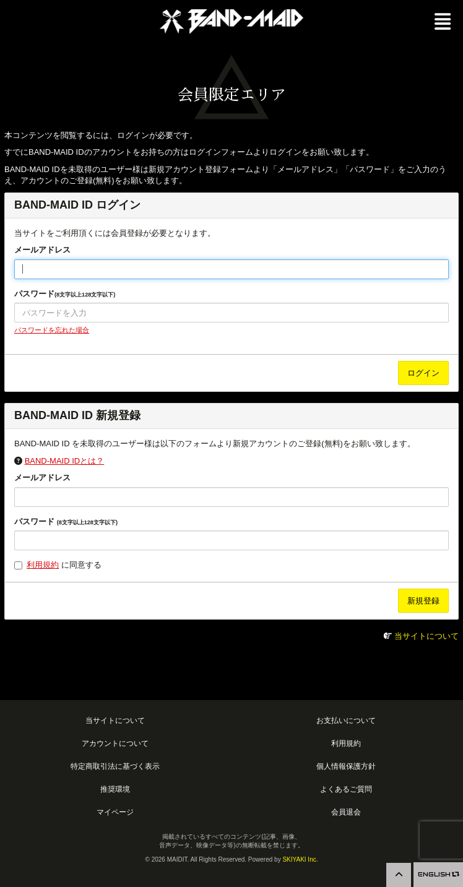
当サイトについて (426, 636)
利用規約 (43, 564)
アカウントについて (115, 743)
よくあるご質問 (346, 789)
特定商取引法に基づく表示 (115, 766)
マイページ (115, 811)
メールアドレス (42, 249)
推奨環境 (115, 789)
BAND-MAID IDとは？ (65, 460)
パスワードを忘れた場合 (51, 330)
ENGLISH (438, 874)
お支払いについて (346, 720)
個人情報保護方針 (346, 766)
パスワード (64, 293)
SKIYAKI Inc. (300, 859)
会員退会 (346, 811)
